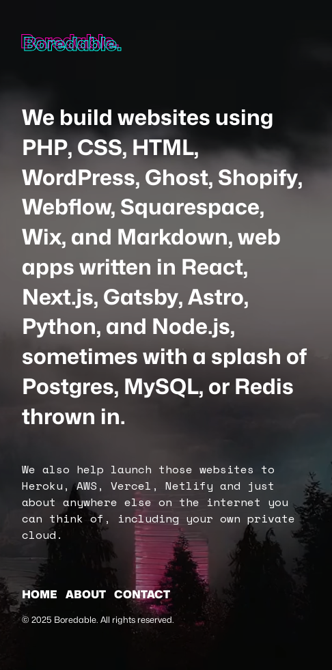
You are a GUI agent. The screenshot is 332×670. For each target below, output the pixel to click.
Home (39, 594)
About (86, 594)
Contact (142, 594)
